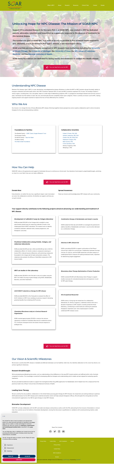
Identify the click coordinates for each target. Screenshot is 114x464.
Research (67, 5)
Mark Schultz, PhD (68, 142)
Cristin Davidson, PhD (69, 144)
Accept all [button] (27, 456)
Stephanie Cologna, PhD (69, 140)
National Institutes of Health (40, 54)
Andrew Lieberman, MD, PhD (71, 136)
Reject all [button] (10, 456)
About (59, 5)
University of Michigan (41, 51)
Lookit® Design (66, 460)
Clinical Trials (85, 5)
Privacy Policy (42, 441)
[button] (50, 431)
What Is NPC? (51, 5)
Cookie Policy (53, 441)
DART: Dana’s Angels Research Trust (36, 134)
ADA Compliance (64, 441)
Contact (95, 5)
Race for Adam (30, 138)
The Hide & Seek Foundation (22, 142)
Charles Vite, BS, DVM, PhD (70, 138)
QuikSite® (78, 460)
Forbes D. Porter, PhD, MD (70, 134)
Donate (102, 5)
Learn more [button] (19, 459)
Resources (75, 5)
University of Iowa (62, 51)
